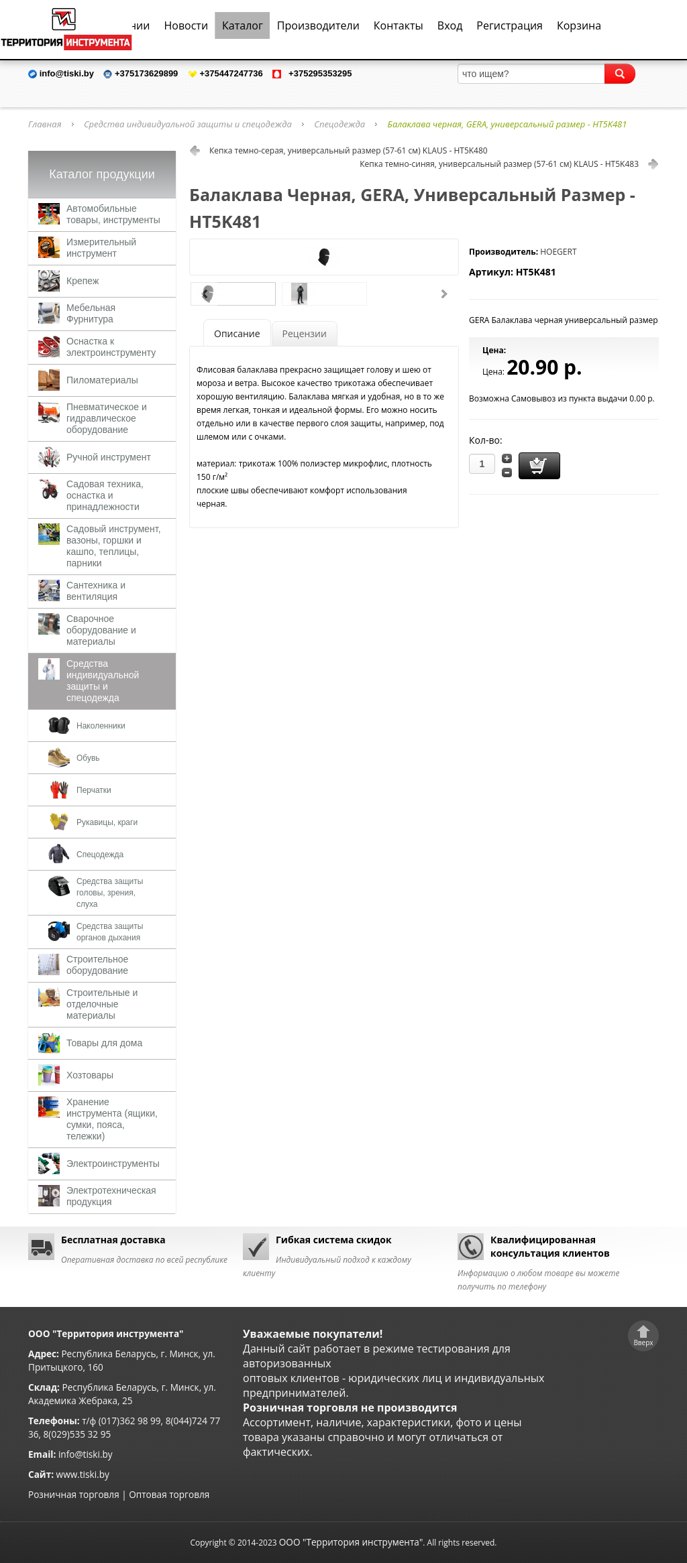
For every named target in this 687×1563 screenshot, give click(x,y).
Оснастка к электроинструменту (111, 347)
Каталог (242, 25)
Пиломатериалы (102, 380)
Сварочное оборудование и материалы (101, 630)
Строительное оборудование (97, 965)
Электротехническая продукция (111, 1196)
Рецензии (304, 333)
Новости (186, 25)
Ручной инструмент (108, 457)
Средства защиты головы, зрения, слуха (109, 893)
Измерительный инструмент (101, 248)
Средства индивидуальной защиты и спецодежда (188, 124)
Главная (45, 124)
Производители (318, 25)
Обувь (88, 758)
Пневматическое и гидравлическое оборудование (106, 418)
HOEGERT (558, 251)
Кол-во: (486, 440)
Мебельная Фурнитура (90, 313)
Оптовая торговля (169, 1494)
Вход (450, 25)
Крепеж (82, 280)
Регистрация (509, 25)
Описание (237, 333)
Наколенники (100, 726)
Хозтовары (89, 1075)
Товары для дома (104, 1043)
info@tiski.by (85, 1454)
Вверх (643, 1342)
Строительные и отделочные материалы (102, 1004)
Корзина (579, 25)
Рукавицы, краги (107, 822)
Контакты (398, 25)
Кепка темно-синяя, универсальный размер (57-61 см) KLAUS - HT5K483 (499, 164)
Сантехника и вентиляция (95, 591)
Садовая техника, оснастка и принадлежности (105, 495)
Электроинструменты (113, 1163)
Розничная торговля (73, 1494)
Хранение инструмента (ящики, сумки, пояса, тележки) (112, 1119)
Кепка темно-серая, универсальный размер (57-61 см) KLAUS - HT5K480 (348, 150)
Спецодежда (339, 124)
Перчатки (93, 790)
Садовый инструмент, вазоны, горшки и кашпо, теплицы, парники (113, 545)
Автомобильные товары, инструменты (113, 214)
